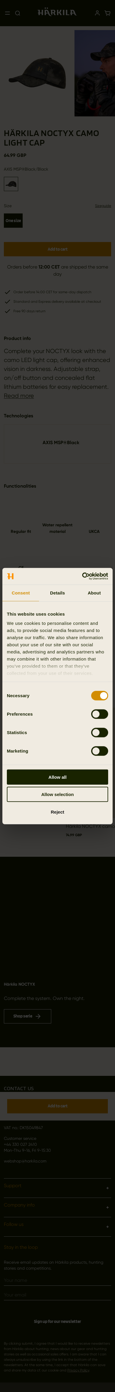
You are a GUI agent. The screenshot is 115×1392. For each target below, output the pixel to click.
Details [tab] (57, 592)
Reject (57, 811)
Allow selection (57, 794)
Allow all (58, 776)
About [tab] (94, 592)
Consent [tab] (21, 592)
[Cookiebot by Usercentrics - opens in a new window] (82, 576)
